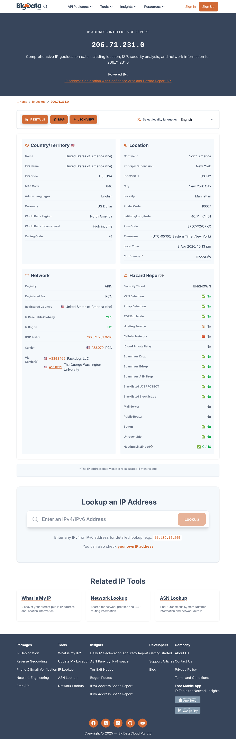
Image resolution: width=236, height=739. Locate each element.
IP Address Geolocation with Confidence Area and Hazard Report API (118, 81)
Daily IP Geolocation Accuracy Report (119, 653)
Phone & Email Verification (37, 669)
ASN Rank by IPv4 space (109, 661)
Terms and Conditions (192, 678)
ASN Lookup (68, 678)
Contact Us (183, 661)
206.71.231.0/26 (99, 337)
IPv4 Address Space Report (111, 686)
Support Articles (161, 661)
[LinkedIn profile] (118, 723)
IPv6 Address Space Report (111, 694)
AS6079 (97, 348)
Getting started (160, 653)
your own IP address (136, 546)
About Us (182, 653)
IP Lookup (66, 669)
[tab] (35, 119)
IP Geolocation (28, 653)
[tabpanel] (118, 296)
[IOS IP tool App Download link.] (197, 699)
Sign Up (208, 7)
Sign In (190, 7)
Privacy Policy (186, 669)
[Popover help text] (142, 256)
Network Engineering (33, 678)
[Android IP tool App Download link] (197, 710)
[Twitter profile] (105, 723)
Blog (152, 669)
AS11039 (55, 367)
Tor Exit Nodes (101, 669)
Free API (23, 686)
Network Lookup (71, 686)
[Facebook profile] (93, 723)
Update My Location (73, 661)
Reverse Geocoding (32, 661)
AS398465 (57, 358)
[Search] (45, 6)
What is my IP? (69, 653)
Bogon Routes (101, 678)
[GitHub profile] (130, 723)
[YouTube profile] (142, 723)
